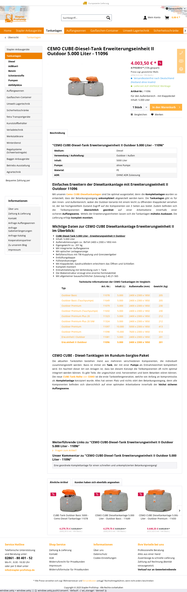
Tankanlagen (14, 55)
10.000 (120, 326)
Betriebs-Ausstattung (18, 165)
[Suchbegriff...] (86, 17)
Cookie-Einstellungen (105, 557)
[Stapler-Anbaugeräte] (29, 31)
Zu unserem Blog (17, 245)
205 (161, 295)
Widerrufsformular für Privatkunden (69, 569)
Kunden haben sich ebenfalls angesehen (97, 482)
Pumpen (13, 80)
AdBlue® (13, 66)
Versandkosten (89, 580)
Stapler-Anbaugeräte (18, 49)
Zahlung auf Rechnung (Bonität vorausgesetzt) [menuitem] (155, 563)
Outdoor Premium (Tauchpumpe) (80, 310)
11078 (106, 295)
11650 (106, 310)
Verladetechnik (15, 129)
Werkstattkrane (15, 136)
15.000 (120, 331)
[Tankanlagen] (54, 31)
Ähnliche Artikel (59, 482)
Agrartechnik (14, 171)
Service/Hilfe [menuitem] (174, 8)
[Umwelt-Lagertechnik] (136, 31)
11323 (106, 316)
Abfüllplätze (15, 85)
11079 (106, 305)
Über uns (13, 208)
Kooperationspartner (19, 240)
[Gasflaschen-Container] (104, 31)
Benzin (12, 70)
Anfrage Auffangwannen (21, 223)
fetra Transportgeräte (18, 116)
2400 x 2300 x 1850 (139, 295)
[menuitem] (86, 17)
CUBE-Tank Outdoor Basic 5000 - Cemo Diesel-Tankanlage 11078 (71, 517)
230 (161, 305)
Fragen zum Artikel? (64, 450)
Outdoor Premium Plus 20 (76, 316)
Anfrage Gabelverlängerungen (20, 229)
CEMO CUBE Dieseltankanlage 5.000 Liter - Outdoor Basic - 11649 (114, 517)
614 (161, 331)
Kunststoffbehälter (17, 123)
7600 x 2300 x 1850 (139, 331)
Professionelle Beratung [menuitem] (151, 550)
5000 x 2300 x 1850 (139, 326)
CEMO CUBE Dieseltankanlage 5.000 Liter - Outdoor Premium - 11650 (158, 517)
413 (161, 326)
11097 (106, 326)
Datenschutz (100, 554)
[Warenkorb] (173, 17)
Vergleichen (139, 114)
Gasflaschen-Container (19, 97)
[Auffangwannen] (76, 31)
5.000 (120, 295)
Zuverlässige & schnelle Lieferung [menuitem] (156, 557)
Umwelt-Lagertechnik (18, 103)
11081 (106, 336)
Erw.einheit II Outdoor (74, 342)
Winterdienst (14, 142)
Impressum (14, 249)
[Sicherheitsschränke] (166, 31)
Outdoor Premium (71, 305)
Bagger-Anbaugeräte (18, 158)
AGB (51, 557)
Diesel (11, 61)
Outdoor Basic (69, 295)
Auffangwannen (15, 90)
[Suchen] (108, 17)
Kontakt (12, 218)
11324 (106, 321)
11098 (106, 331)
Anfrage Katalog (17, 235)
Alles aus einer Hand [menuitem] (149, 554)
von (79, 376)
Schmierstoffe (16, 75)
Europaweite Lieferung (87, 3)
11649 (106, 300)
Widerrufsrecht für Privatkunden (67, 561)
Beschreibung (57, 132)
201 (161, 336)
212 (161, 316)
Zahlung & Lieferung (19, 213)
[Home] (8, 31)
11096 (106, 342)
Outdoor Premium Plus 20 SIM (78, 321)
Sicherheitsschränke (18, 110)
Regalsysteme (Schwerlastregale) (17, 151)
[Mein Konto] (152, 17)
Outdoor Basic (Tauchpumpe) (78, 300)
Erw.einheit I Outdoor (73, 336)
